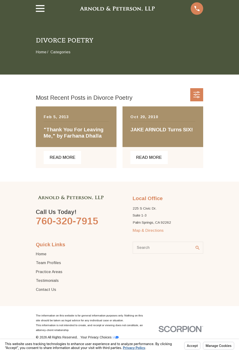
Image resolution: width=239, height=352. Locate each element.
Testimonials (47, 280)
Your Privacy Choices (99, 337)
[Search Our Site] (197, 248)
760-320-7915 (67, 221)
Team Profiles (48, 263)
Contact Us (46, 289)
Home (41, 254)
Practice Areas (49, 272)
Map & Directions (148, 230)
